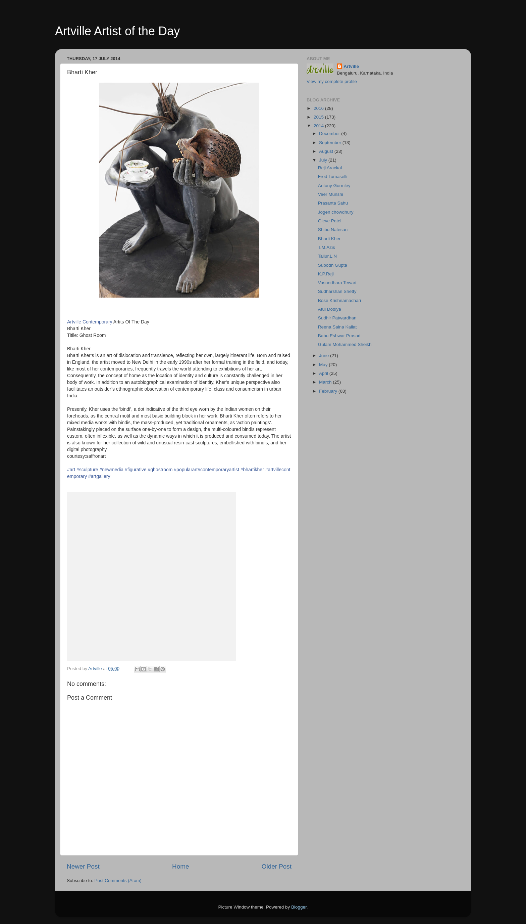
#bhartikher (252, 469)
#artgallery (99, 476)
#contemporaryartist (218, 469)
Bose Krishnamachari (339, 300)
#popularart (186, 469)
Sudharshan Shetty (337, 291)
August (326, 151)
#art (71, 469)
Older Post (277, 866)
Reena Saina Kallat (337, 326)
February (328, 391)
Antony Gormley (334, 185)
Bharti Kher (329, 238)
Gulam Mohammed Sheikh (345, 344)
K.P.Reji (326, 273)
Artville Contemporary (89, 321)
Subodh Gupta (332, 265)
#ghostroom (160, 469)
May (324, 364)
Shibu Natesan (333, 229)
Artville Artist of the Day (117, 31)
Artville (351, 66)
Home (180, 866)
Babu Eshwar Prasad (339, 335)
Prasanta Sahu (333, 203)
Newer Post (83, 866)
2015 (319, 117)
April (324, 373)
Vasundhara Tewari (337, 282)
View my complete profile (332, 81)
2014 (319, 125)
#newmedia (112, 469)
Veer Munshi (330, 194)
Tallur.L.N (327, 256)
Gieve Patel (329, 220)
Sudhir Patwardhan (337, 317)
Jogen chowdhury (336, 212)
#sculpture (87, 469)
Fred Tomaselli (333, 176)
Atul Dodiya (329, 309)
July (323, 160)
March (326, 382)
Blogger (299, 907)
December (330, 133)
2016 (319, 108)
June (324, 355)
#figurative (136, 469)
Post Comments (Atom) (118, 880)
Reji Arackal (330, 167)
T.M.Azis (326, 247)
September (331, 142)
